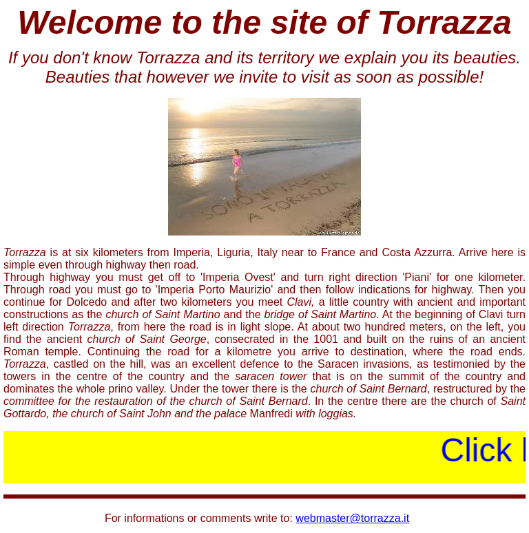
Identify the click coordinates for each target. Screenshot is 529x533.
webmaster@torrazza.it (352, 515)
